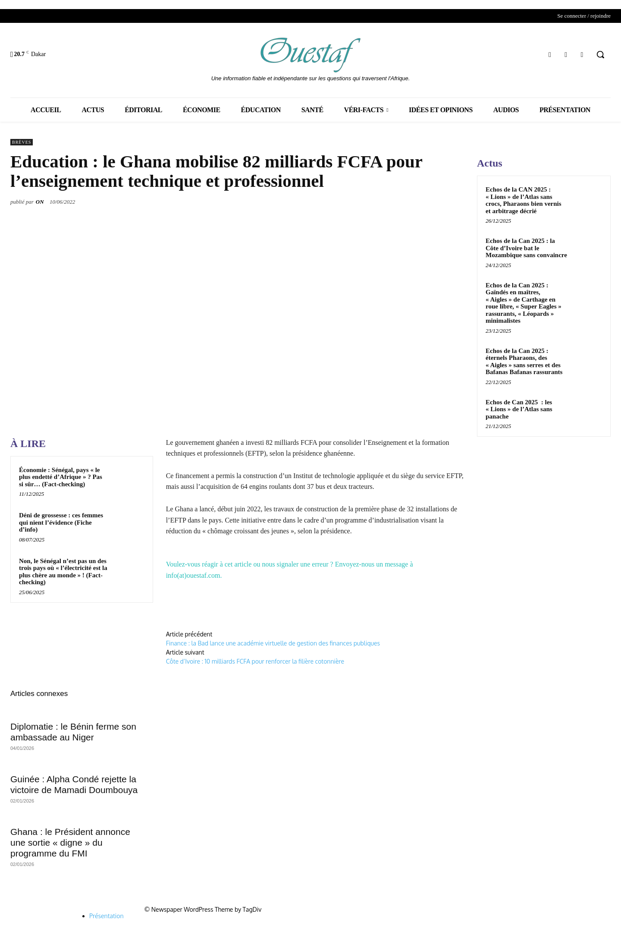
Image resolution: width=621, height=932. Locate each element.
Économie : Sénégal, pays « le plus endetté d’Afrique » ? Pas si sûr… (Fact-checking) (60, 477)
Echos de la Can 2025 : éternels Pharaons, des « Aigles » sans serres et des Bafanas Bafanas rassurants (524, 361)
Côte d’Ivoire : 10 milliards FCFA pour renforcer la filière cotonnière (256, 661)
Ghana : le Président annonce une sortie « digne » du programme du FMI (70, 842)
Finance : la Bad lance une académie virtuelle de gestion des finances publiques (273, 643)
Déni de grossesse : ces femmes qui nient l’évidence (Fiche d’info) (61, 522)
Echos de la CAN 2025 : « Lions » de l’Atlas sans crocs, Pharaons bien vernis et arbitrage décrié (523, 200)
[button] (600, 54)
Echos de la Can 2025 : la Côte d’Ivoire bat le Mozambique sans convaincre (526, 247)
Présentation (106, 915)
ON (40, 201)
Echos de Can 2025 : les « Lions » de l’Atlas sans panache (519, 409)
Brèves (21, 142)
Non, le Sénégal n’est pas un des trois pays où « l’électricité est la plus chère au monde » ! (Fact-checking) (63, 571)
